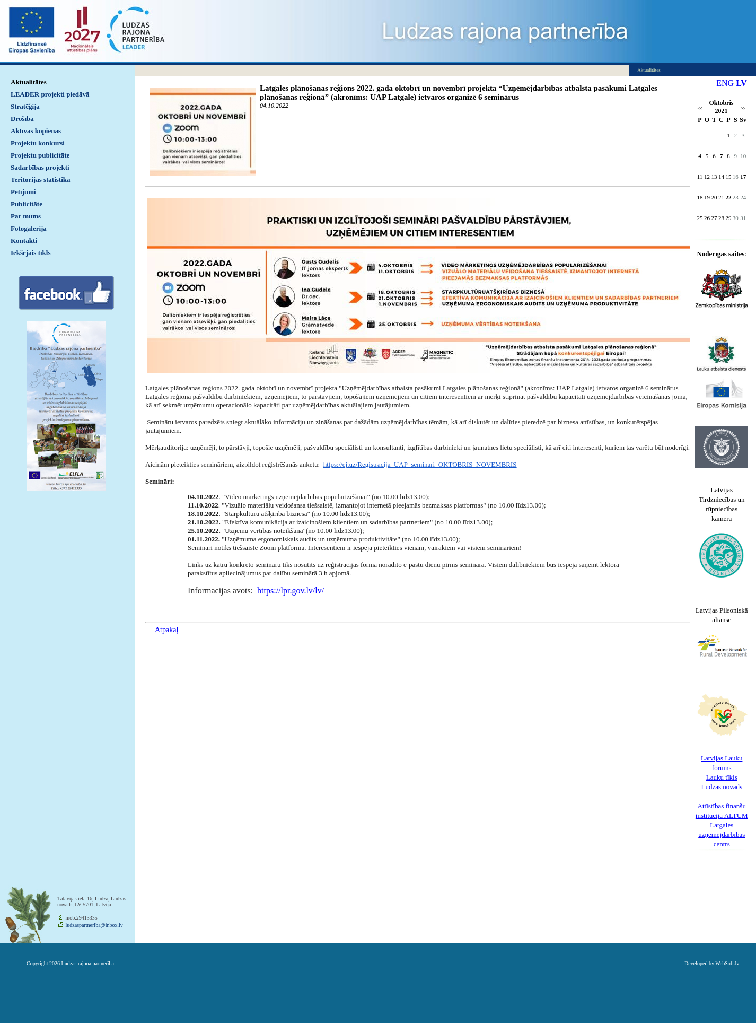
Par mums (26, 216)
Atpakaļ (166, 630)
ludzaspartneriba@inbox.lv (93, 925)
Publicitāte (26, 204)
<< (699, 108)
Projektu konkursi (38, 143)
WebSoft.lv (727, 963)
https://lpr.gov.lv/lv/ (290, 590)
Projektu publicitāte (40, 155)
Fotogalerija (29, 228)
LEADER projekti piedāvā (50, 94)
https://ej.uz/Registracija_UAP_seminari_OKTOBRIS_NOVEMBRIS (420, 464)
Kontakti (24, 240)
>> (743, 108)
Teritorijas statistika (41, 179)
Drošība (22, 119)
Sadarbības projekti (40, 167)
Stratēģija (25, 106)
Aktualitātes (29, 82)
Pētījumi (23, 192)
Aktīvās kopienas (36, 131)
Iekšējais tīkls (30, 253)
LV (741, 83)
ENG (725, 83)
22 (728, 197)
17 (743, 176)
